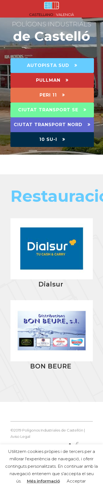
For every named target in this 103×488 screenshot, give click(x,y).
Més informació (43, 481)
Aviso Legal (20, 436)
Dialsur (50, 284)
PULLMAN (52, 80)
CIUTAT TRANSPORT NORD (52, 124)
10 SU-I (52, 139)
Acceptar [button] (76, 481)
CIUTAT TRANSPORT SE (52, 109)
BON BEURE (50, 366)
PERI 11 (52, 95)
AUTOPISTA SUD (52, 65)
